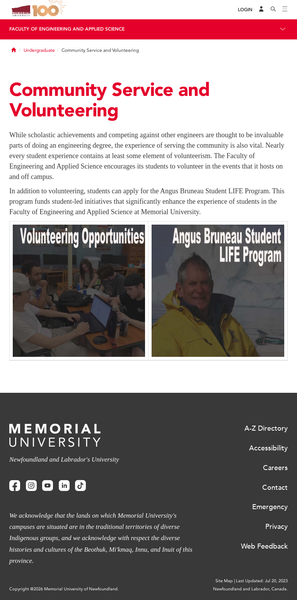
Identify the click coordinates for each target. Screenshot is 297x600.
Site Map (224, 580)
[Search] (273, 10)
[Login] (245, 10)
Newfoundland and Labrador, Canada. (250, 588)
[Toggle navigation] (285, 9)
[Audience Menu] (261, 10)
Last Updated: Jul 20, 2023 (262, 580)
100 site (50, 9)
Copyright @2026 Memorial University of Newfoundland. (64, 588)
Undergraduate (39, 50)
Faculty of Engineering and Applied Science (67, 29)
